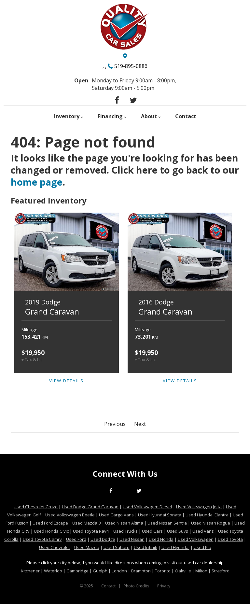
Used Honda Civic (51, 531)
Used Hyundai (175, 547)
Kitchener (30, 571)
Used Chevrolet (54, 547)
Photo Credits (136, 586)
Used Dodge (102, 539)
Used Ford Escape (50, 523)
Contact (108, 586)
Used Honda (161, 539)
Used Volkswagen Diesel (147, 507)
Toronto (163, 571)
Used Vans (203, 531)
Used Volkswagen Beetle (70, 515)
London (119, 571)
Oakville (183, 571)
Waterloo (53, 571)
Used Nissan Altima (124, 523)
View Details (66, 381)
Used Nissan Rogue (210, 523)
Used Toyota (230, 539)
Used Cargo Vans (116, 515)
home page (36, 182)
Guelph (100, 571)
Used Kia (202, 547)
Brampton (141, 571)
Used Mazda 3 (86, 523)
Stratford (220, 571)
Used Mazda (86, 547)
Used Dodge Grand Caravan (90, 507)
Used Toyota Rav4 (91, 531)
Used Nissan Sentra (167, 523)
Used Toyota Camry (42, 539)
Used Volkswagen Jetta (199, 507)
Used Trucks (125, 531)
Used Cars (152, 531)
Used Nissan (132, 539)
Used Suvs (177, 531)
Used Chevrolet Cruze (36, 507)
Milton (201, 571)
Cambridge (77, 571)
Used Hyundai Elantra (207, 515)
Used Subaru (117, 547)
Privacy (163, 586)
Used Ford (76, 539)
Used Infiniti (145, 547)
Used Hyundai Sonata (159, 515)
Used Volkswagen (196, 539)
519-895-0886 (130, 66)
